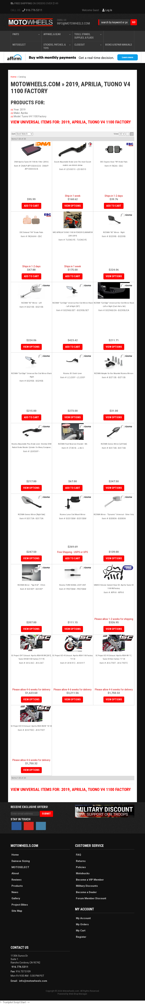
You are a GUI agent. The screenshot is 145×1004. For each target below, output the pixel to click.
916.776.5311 (20, 966)
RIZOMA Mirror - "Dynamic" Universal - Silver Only (114, 514)
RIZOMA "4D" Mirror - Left (31, 303)
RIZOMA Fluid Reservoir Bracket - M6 (72, 444)
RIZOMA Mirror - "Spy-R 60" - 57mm (31, 585)
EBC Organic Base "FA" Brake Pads (113, 162)
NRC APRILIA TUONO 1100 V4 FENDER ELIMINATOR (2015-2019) (73, 234)
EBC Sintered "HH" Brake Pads (31, 232)
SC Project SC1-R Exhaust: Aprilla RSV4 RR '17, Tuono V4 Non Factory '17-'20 (114, 657)
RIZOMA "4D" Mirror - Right (114, 232)
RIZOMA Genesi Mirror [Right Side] (31, 514)
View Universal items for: (71, 789)
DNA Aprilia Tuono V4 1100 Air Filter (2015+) (31, 162)
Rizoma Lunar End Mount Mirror (72, 514)
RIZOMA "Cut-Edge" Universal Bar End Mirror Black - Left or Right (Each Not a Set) (114, 304)
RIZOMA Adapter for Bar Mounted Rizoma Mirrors (113, 373)
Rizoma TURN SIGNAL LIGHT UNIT (72, 585)
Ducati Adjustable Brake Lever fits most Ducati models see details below (72, 163)
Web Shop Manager (78, 994)
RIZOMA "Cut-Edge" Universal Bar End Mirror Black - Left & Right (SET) (72, 304)
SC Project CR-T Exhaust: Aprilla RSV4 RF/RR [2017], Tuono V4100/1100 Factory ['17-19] (31, 657)
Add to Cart (31, 205)
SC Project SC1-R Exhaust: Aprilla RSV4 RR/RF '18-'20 (31, 726)
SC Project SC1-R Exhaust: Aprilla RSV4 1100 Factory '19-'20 (72, 657)
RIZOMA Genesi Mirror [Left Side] (114, 444)
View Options (72, 205)
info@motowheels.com (33, 980)
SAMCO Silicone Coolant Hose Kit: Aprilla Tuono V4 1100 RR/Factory (113, 587)
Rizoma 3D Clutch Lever (72, 373)
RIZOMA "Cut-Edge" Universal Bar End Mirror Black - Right (31, 375)
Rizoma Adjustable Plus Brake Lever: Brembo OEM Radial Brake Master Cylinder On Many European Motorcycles (31, 446)
